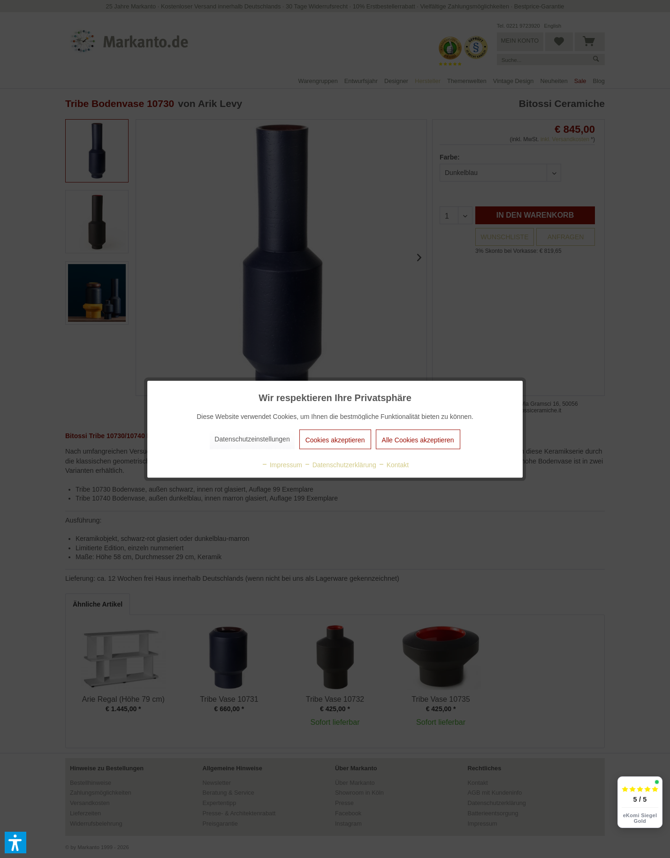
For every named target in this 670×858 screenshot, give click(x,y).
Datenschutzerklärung (340, 464)
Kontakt (393, 464)
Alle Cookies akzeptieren (418, 439)
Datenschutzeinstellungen (251, 438)
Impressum (281, 464)
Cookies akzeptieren (335, 439)
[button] (15, 842)
